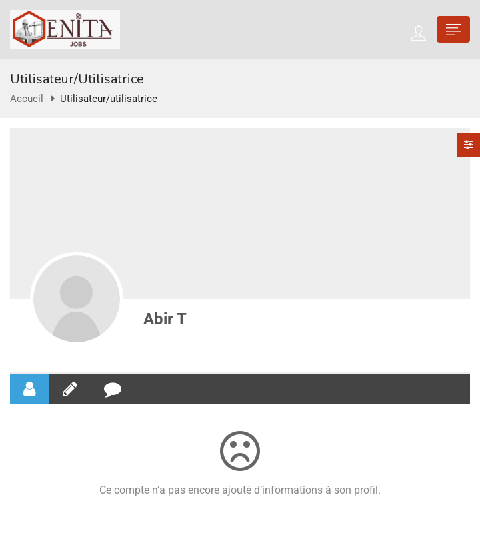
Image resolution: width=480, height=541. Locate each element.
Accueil (26, 99)
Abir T (165, 319)
